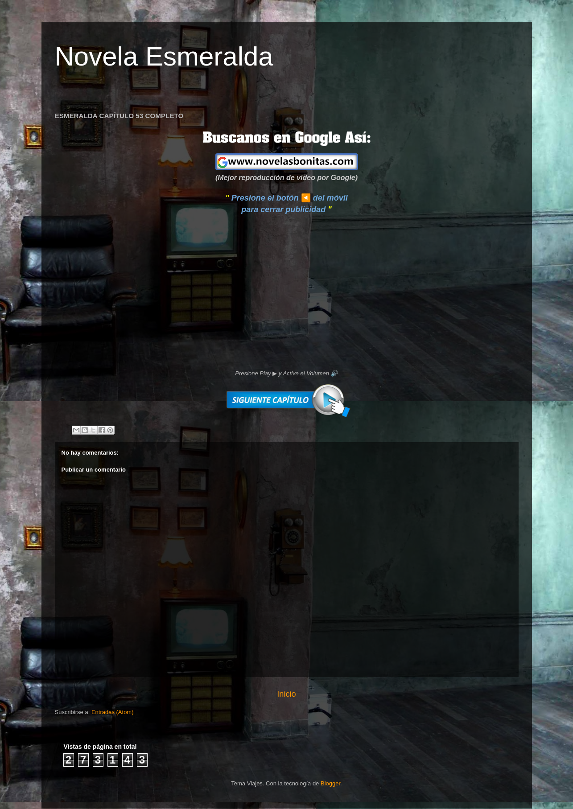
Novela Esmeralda (164, 56)
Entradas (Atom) (112, 712)
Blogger (330, 783)
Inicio (286, 694)
